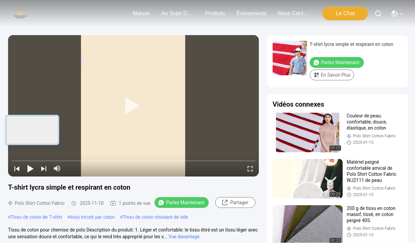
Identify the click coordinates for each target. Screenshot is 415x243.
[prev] (17, 168)
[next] (43, 168)
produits (215, 13)
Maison (141, 13)
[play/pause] (30, 168)
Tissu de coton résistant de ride (155, 217)
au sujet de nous (178, 13)
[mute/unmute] (57, 168)
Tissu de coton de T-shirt (36, 217)
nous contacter (294, 13)
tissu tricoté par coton (92, 217)
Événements (251, 13)
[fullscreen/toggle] (250, 168)
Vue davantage (183, 236)
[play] (133, 106)
